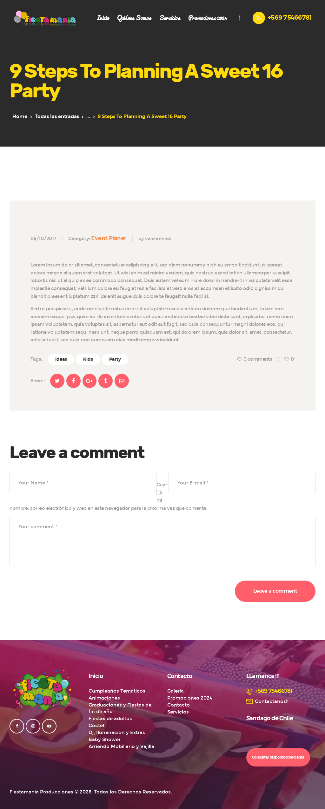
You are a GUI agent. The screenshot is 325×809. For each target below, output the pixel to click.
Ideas (61, 359)
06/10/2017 (43, 238)
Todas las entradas (57, 116)
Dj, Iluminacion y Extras (117, 732)
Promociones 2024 (189, 698)
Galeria (175, 691)
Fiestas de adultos (110, 718)
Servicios (178, 712)
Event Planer (108, 238)
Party (115, 359)
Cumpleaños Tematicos (117, 691)
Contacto (178, 705)
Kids (88, 359)
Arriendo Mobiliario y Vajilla (121, 746)
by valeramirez (154, 238)
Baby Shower (105, 739)
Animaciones (104, 698)
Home (19, 116)
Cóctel (96, 725)
